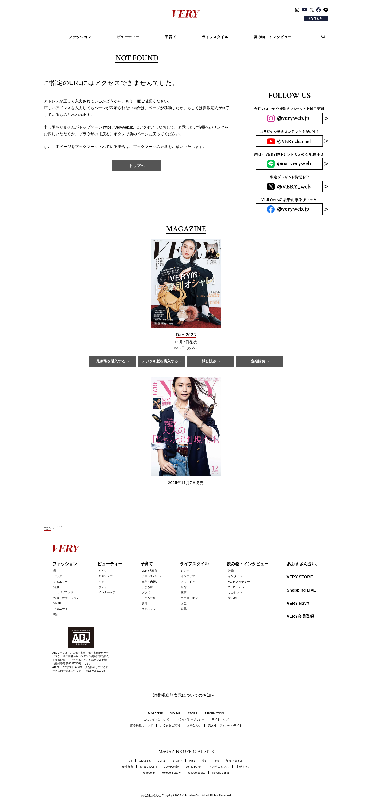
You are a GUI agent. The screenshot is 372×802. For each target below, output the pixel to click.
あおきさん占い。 (303, 564)
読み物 (232, 597)
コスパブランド (63, 592)
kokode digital (220, 772)
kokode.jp (149, 772)
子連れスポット (151, 576)
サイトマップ (220, 719)
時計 (56, 614)
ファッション (79, 37)
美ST (205, 760)
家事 (184, 592)
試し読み (209, 361)
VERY (161, 760)
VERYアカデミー (239, 581)
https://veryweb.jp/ (118, 127)
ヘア (101, 581)
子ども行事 (149, 597)
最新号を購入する (110, 361)
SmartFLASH (148, 766)
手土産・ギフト (191, 597)
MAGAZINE (155, 713)
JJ (130, 760)
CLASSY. (145, 760)
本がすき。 (243, 766)
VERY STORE (300, 577)
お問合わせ (194, 725)
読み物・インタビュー (273, 37)
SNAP (57, 603)
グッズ (146, 592)
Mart (192, 760)
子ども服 (147, 587)
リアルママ (149, 608)
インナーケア (106, 592)
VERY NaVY (298, 603)
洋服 (56, 587)
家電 (184, 608)
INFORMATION (214, 713)
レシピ (185, 570)
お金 (184, 603)
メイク (102, 570)
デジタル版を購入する (160, 361)
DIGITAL (175, 713)
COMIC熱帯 (171, 766)
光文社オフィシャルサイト (225, 725)
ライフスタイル (215, 37)
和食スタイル (234, 760)
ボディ (102, 587)
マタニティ (60, 608)
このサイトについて (156, 719)
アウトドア (188, 581)
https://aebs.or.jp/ (96, 670)
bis (217, 760)
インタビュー (236, 576)
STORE (192, 713)
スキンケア (105, 576)
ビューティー (128, 37)
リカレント (235, 592)
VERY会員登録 (300, 616)
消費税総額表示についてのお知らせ (186, 695)
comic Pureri (194, 766)
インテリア (188, 576)
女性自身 (127, 766)
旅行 (184, 587)
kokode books (196, 772)
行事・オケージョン (66, 597)
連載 (231, 570)
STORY (177, 760)
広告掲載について (141, 725)
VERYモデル (236, 587)
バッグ (57, 576)
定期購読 (258, 361)
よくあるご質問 (170, 725)
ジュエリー (60, 581)
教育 (144, 603)
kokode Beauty (171, 772)
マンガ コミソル (218, 766)
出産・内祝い (150, 581)
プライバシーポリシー (190, 719)
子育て (170, 37)
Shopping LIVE (301, 590)
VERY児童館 (150, 570)
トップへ (137, 166)
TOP (47, 528)
